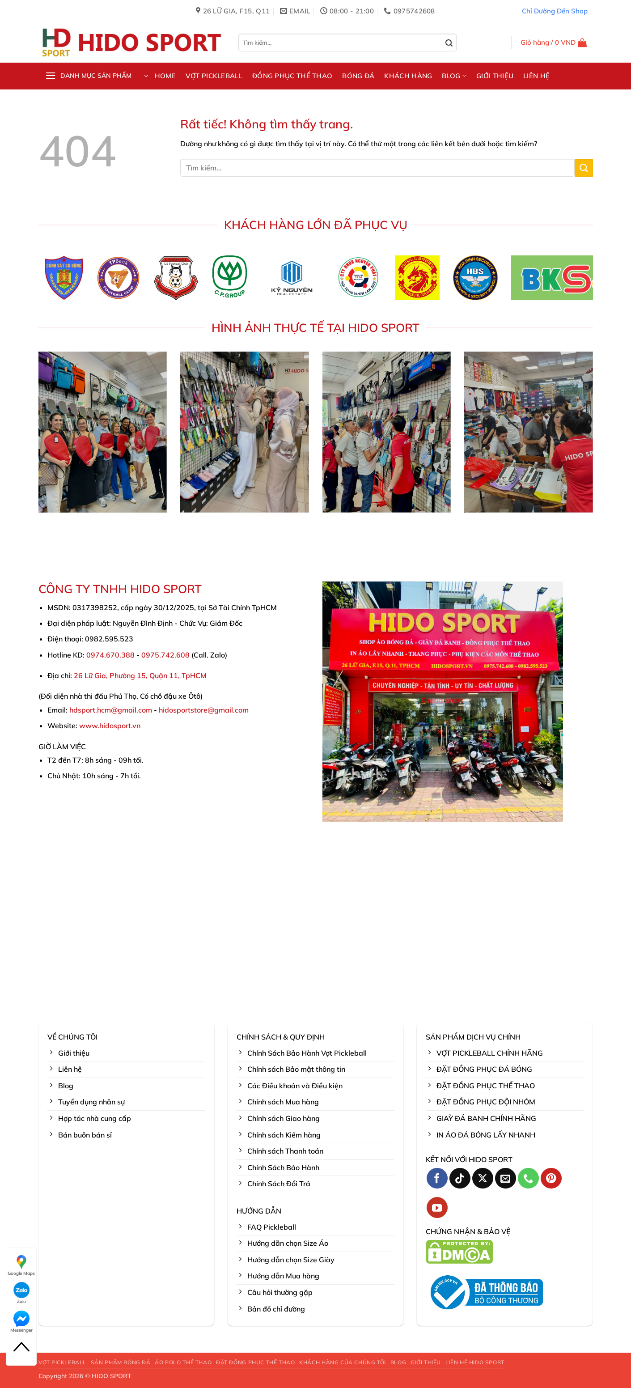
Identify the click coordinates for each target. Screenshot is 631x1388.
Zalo (21, 1293)
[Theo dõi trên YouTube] (437, 1207)
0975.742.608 (165, 654)
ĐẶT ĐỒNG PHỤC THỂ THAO (255, 1362)
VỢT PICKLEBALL (214, 76)
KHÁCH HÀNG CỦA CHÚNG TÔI (342, 1362)
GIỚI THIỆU (494, 76)
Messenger (21, 1322)
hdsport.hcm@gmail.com (110, 709)
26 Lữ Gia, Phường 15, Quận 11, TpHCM (140, 675)
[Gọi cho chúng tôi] (528, 1178)
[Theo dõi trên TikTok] (459, 1178)
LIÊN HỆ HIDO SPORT (474, 1362)
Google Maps (21, 1265)
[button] (554, 42)
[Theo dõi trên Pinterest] (551, 1178)
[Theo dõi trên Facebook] (437, 1178)
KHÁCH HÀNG (408, 76)
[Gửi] (449, 43)
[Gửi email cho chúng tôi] (505, 1178)
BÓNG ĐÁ (358, 76)
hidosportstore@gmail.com (204, 709)
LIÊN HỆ (536, 76)
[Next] (601, 280)
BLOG (454, 76)
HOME (165, 76)
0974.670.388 (110, 654)
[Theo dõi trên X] (482, 1178)
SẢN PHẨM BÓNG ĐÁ (121, 1362)
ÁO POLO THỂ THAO (183, 1362)
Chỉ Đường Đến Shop (555, 11)
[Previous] (30, 280)
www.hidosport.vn (109, 725)
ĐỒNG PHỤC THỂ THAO (292, 76)
